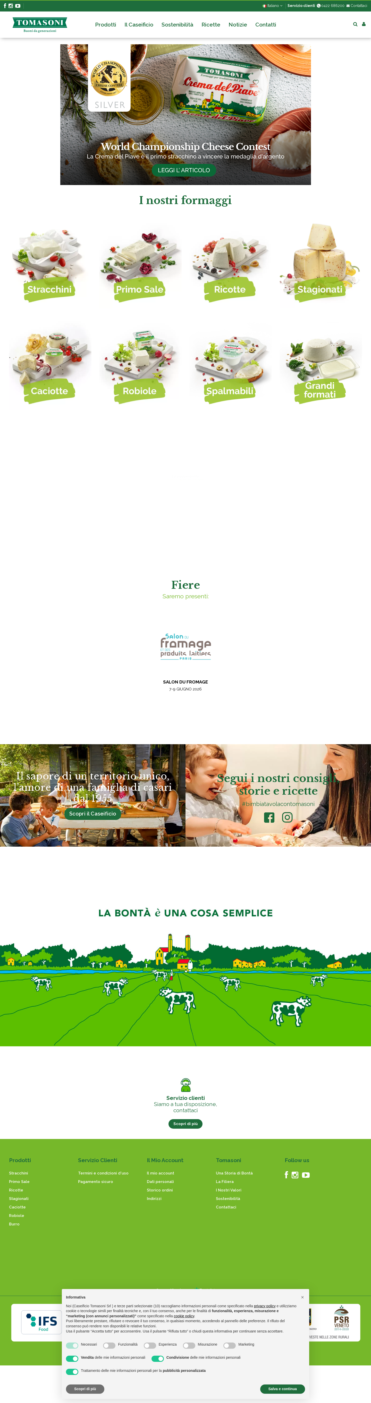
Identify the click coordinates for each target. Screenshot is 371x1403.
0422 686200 (330, 6)
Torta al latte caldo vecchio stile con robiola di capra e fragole (184, 523)
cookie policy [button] (184, 1316)
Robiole (16, 1215)
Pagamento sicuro (95, 1181)
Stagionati (19, 1198)
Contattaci (356, 6)
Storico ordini (160, 1190)
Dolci (69, 539)
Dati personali (160, 1181)
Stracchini (18, 1173)
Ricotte (16, 1190)
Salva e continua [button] (282, 1389)
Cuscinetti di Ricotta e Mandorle (71, 521)
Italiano (272, 6)
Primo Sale (19, 1181)
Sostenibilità (228, 1198)
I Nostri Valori (228, 1190)
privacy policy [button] (265, 1306)
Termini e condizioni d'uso (103, 1173)
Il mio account (160, 1173)
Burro (14, 1224)
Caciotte (17, 1207)
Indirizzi (154, 1198)
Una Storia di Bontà (234, 1173)
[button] (302, 1297)
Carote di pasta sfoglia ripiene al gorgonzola (281, 521)
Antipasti (270, 539)
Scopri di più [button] (85, 1389)
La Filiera (225, 1181)
